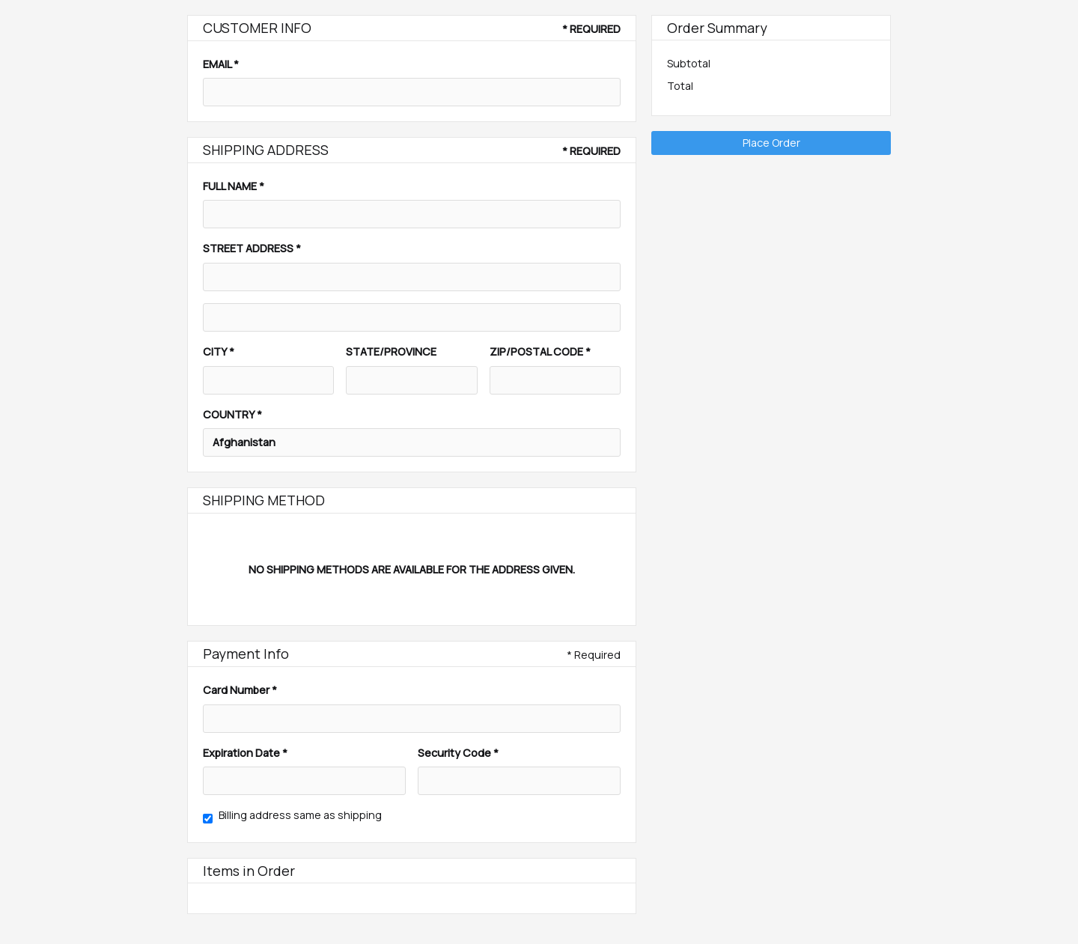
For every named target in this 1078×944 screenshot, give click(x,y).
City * (218, 351)
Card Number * (240, 690)
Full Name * (233, 186)
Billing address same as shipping (300, 815)
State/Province (391, 351)
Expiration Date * (245, 753)
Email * (221, 64)
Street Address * (252, 248)
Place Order (771, 142)
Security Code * (458, 753)
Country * (232, 414)
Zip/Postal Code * (540, 351)
